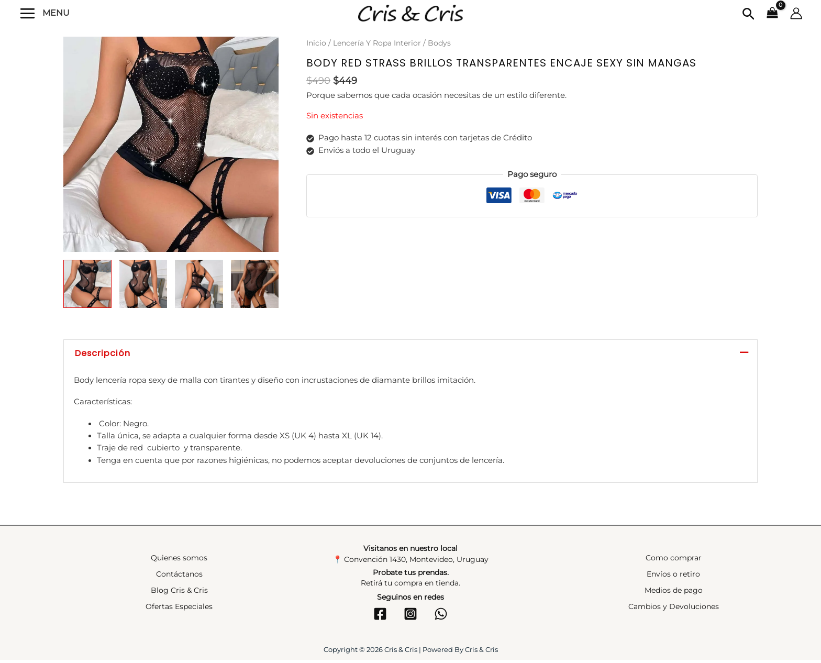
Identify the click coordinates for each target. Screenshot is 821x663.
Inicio (316, 43)
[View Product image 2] (143, 284)
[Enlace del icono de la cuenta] (796, 13)
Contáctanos (179, 576)
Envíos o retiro (673, 576)
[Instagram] (410, 617)
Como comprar (674, 560)
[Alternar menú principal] (27, 13)
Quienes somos (179, 560)
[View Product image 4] (255, 284)
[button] (748, 14)
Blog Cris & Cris (179, 593)
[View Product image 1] (87, 284)
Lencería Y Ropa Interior (377, 43)
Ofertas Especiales (179, 609)
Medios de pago (674, 593)
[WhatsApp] (441, 617)
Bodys (439, 43)
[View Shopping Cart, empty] (772, 13)
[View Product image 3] (199, 284)
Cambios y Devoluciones (673, 609)
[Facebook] (380, 617)
